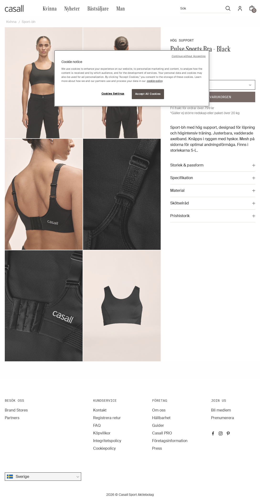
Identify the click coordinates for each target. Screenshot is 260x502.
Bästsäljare (98, 8)
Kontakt (99, 410)
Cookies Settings (112, 94)
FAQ (97, 425)
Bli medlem (221, 410)
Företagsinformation (169, 440)
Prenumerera (222, 417)
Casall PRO (162, 433)
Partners (12, 417)
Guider (158, 425)
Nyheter (72, 8)
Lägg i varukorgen (213, 97)
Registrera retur (107, 417)
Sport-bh (28, 22)
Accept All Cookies (147, 94)
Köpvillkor (102, 433)
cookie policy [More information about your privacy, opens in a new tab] (155, 81)
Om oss (158, 410)
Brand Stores (16, 410)
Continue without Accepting (189, 56)
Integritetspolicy (107, 440)
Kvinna (50, 8)
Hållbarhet (161, 417)
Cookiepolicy (104, 448)
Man (120, 8)
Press (157, 448)
